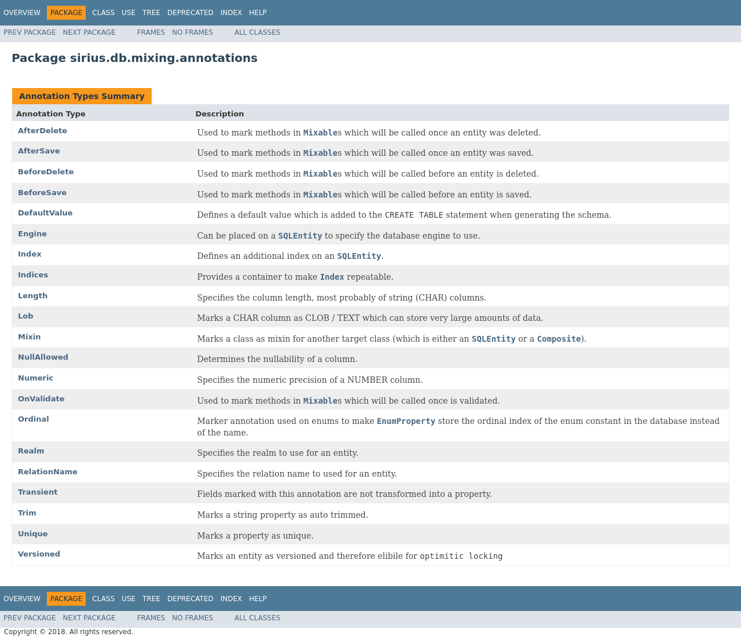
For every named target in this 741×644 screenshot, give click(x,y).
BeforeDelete (46, 171)
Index (232, 13)
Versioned (39, 554)
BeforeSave (42, 192)
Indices (33, 274)
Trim (27, 512)
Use (128, 13)
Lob (26, 316)
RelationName (48, 471)
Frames (151, 32)
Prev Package (29, 32)
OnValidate (41, 398)
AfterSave (39, 151)
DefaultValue (45, 212)
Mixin (29, 336)
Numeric (35, 378)
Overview (22, 13)
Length (32, 295)
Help (258, 13)
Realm (31, 451)
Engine (32, 233)
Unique (33, 533)
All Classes (257, 32)
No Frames (192, 32)
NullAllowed (43, 357)
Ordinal (33, 419)
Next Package (89, 32)
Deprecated (190, 13)
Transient (37, 492)
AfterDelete (42, 130)
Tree (151, 13)
